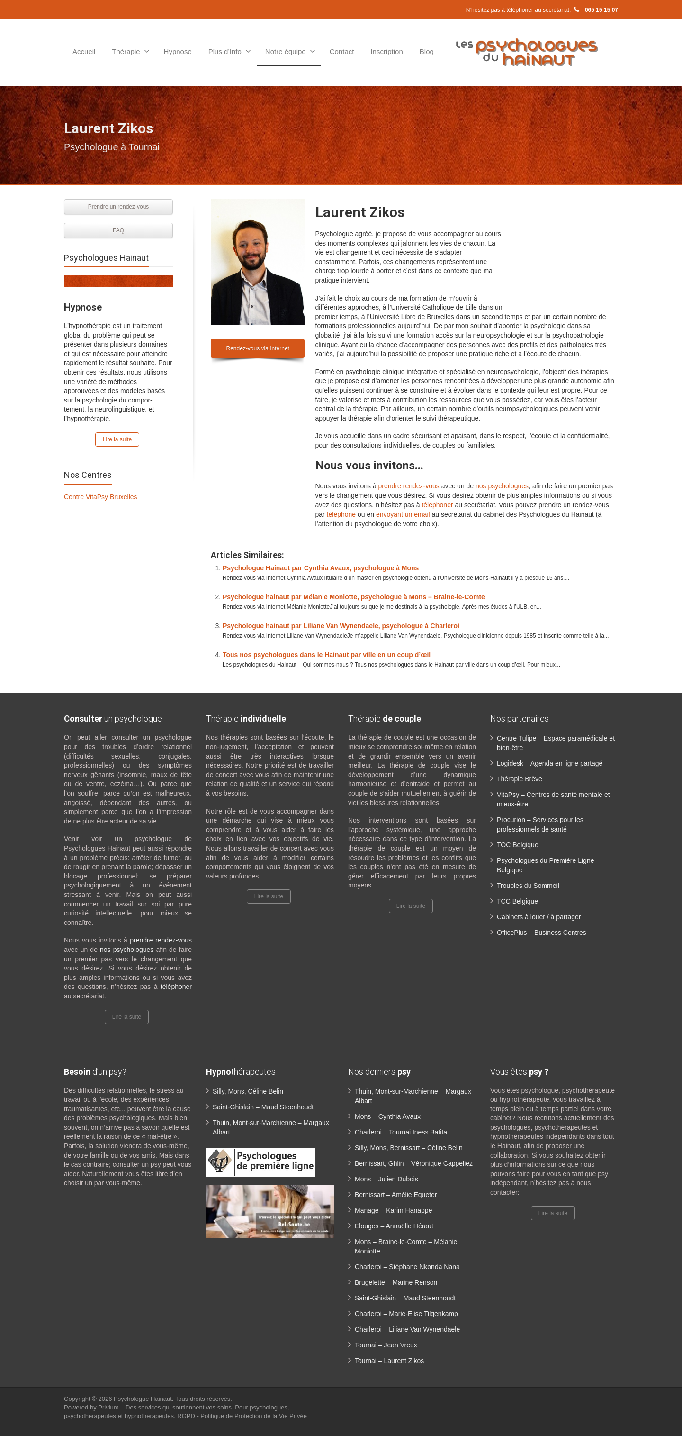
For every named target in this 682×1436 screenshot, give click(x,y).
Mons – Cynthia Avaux (388, 1116)
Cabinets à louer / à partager (539, 917)
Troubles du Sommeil (528, 885)
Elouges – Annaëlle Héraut (394, 1226)
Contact (342, 51)
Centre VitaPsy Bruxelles (100, 497)
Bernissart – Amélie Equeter (396, 1194)
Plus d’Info (229, 51)
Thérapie (130, 51)
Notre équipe (290, 51)
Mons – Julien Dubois (386, 1179)
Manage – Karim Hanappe (393, 1210)
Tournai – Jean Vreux (386, 1345)
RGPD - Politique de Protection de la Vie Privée (242, 1415)
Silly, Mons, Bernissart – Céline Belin (409, 1148)
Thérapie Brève (519, 779)
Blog (427, 51)
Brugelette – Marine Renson (396, 1282)
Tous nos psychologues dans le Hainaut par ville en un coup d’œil (327, 655)
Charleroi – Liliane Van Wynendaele (407, 1329)
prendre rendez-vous (409, 486)
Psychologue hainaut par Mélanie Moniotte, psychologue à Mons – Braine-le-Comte (354, 597)
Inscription (386, 51)
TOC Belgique (517, 845)
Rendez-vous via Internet (257, 348)
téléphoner (437, 505)
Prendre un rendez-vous (118, 206)
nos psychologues (502, 486)
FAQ (118, 230)
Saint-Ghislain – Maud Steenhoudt (263, 1107)
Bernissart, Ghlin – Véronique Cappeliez (414, 1163)
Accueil (83, 51)
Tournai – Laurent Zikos (389, 1360)
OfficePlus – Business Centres (541, 932)
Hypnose (178, 51)
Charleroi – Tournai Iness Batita (401, 1132)
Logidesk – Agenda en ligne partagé (549, 763)
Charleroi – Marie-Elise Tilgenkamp (406, 1313)
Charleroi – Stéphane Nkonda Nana (407, 1267)
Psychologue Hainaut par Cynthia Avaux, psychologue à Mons (321, 568)
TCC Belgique (517, 901)
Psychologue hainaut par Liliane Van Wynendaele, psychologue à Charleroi (341, 626)
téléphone (340, 514)
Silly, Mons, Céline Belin (248, 1091)
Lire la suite (117, 439)
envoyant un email (403, 514)
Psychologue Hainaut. (144, 1398)
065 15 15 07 (595, 10)
